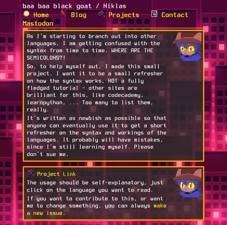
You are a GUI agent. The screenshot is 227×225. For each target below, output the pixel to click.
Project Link (56, 174)
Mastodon (38, 23)
